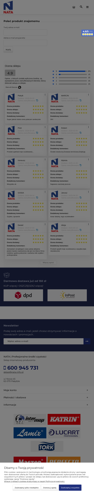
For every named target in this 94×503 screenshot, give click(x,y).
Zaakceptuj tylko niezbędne (27, 488)
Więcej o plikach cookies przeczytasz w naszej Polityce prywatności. (34, 481)
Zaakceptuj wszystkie (70, 488)
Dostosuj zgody (49, 488)
